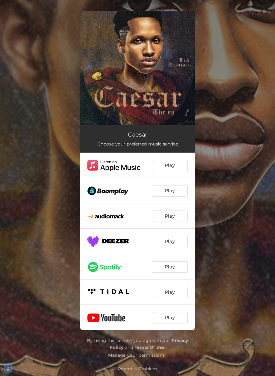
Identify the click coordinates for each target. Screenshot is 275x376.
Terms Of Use (150, 347)
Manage (117, 355)
